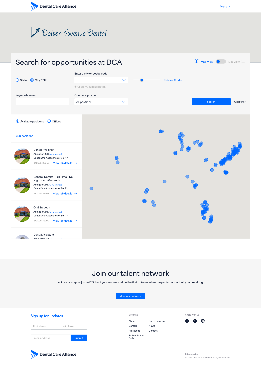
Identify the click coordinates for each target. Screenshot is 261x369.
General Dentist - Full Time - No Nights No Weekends (53, 178)
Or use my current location (90, 86)
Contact (153, 330)
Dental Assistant (43, 234)
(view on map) (55, 154)
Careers (133, 325)
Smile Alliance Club (136, 337)
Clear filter (239, 101)
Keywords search (26, 95)
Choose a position (86, 95)
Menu (225, 6)
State (21, 80)
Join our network (130, 296)
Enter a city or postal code (90, 73)
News (152, 325)
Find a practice (157, 321)
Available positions (30, 121)
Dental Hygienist (43, 149)
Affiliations (134, 330)
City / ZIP (38, 80)
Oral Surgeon (41, 207)
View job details (62, 163)
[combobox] (101, 80)
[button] (223, 163)
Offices (54, 121)
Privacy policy (191, 354)
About (132, 321)
